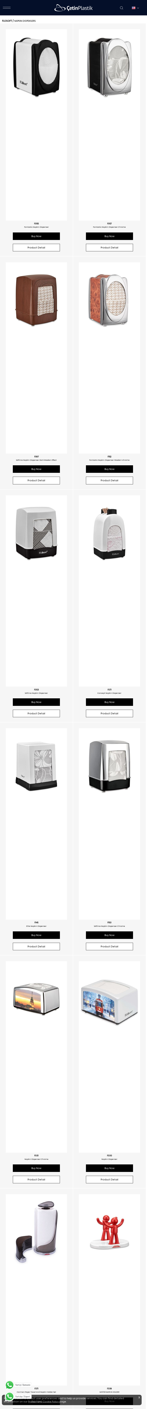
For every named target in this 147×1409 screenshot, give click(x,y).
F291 (109, 1066)
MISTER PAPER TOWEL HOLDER (36, 830)
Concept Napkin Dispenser (109, 352)
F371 (36, 707)
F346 (109, 827)
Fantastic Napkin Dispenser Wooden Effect (36, 950)
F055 (36, 109)
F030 (109, 588)
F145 (36, 468)
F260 (109, 946)
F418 (109, 1305)
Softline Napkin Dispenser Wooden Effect (109, 950)
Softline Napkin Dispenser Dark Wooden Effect (36, 232)
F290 (36, 1186)
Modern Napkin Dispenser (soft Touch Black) (36, 1309)
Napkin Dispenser (109, 591)
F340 (36, 827)
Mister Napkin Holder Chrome (109, 830)
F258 (36, 946)
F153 (109, 468)
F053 (36, 348)
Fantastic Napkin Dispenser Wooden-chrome (109, 232)
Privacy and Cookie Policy (43, 1401)
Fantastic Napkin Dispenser (36, 113)
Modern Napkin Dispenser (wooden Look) (109, 1189)
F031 (36, 588)
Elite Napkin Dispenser (36, 472)
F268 (36, 1305)
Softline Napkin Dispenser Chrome (109, 472)
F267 (109, 1186)
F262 (36, 1066)
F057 (109, 109)
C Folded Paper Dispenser (109, 1309)
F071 (109, 348)
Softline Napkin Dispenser (36, 352)
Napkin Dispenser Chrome (36, 591)
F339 (109, 707)
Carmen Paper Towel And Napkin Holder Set (36, 711)
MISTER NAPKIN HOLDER (109, 711)
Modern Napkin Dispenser (36, 1189)
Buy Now (36, 121)
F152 (109, 229)
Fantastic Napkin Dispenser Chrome (109, 113)
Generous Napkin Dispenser (109, 1070)
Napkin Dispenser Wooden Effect (36, 1070)
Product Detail (36, 133)
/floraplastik (16, 1354)
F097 (36, 229)
